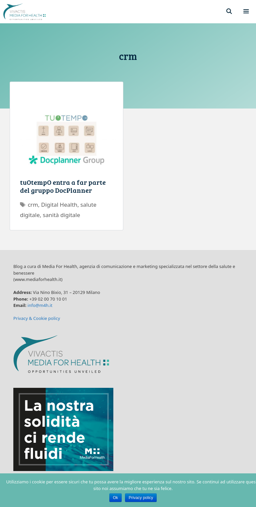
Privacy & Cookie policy (36, 318)
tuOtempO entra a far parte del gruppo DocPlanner (63, 186)
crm (33, 204)
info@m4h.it (40, 305)
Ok (115, 497)
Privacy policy (141, 497)
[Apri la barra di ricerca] (229, 11)
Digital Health (59, 204)
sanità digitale (61, 215)
